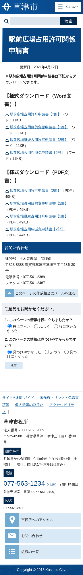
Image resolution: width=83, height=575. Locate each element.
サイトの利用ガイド (18, 398)
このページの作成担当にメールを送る (45, 293)
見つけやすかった (27, 352)
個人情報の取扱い (29, 405)
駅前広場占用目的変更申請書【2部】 (39, 127)
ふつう (44, 326)
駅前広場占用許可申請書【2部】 (35, 114)
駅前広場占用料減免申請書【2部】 (37, 153)
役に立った (22, 326)
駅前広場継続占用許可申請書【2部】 (39, 140)
